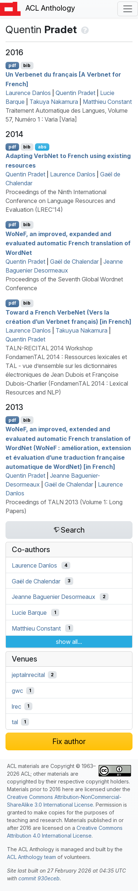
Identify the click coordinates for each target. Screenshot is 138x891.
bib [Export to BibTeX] (27, 65)
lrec (16, 706)
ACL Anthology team (31, 857)
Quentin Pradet (75, 93)
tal (15, 722)
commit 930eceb (39, 878)
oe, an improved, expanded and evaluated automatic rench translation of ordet (68, 243)
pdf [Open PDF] (12, 65)
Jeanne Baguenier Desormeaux (53, 596)
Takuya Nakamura (53, 101)
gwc (17, 690)
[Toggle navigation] (127, 8)
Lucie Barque (29, 612)
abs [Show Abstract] (42, 147)
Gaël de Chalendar (74, 261)
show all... (69, 641)
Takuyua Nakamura (81, 330)
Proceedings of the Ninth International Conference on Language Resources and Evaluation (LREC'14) (60, 200)
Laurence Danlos (28, 93)
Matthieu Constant (107, 101)
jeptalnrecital (28, 674)
